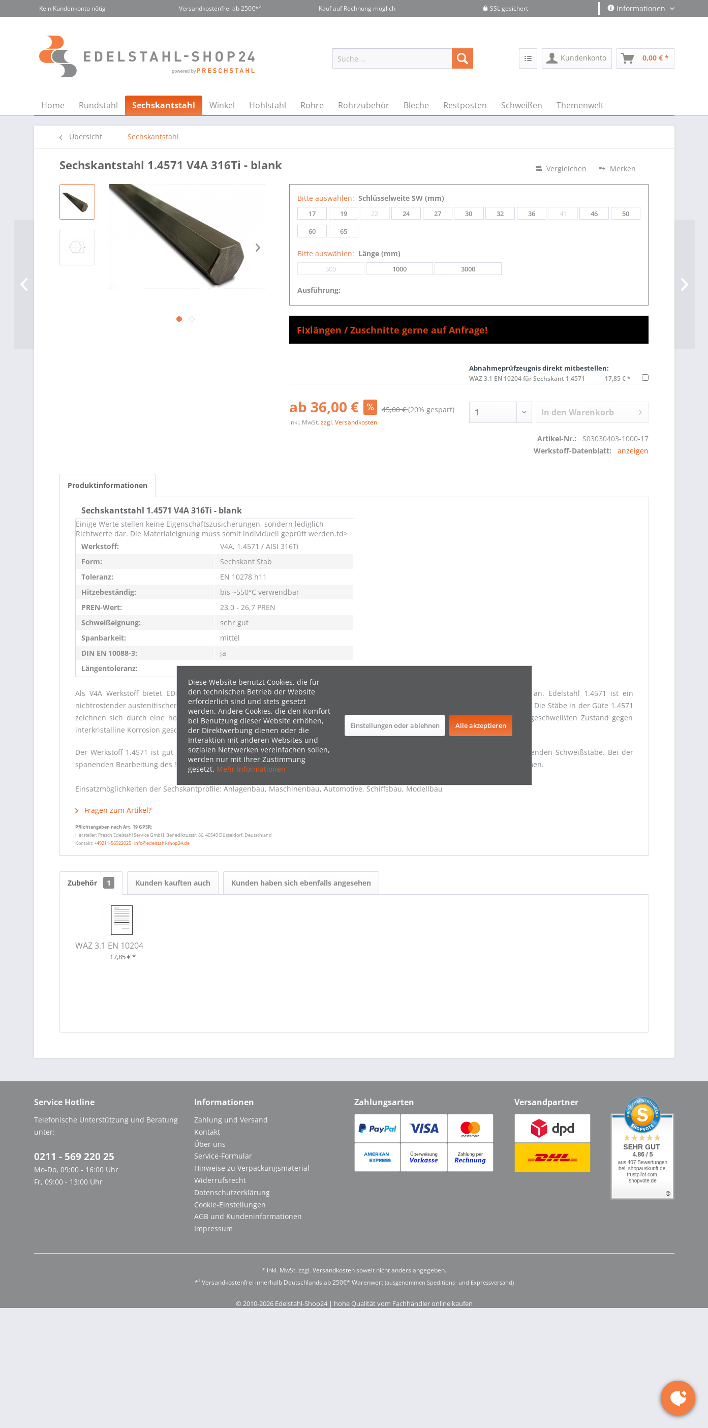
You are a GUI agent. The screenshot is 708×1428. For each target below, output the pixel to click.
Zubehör (91, 883)
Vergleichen (561, 168)
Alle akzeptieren (480, 725)
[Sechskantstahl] (163, 105)
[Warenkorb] (645, 58)
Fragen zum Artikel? (113, 810)
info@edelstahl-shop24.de (162, 843)
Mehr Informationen (251, 769)
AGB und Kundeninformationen (248, 1216)
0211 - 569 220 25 (74, 1156)
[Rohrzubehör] (363, 105)
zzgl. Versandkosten (349, 422)
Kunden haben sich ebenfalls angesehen (301, 883)
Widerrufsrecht (220, 1180)
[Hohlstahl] (267, 105)
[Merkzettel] (528, 58)
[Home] (53, 105)
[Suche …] (402, 58)
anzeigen (633, 450)
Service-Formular (223, 1156)
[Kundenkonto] (577, 58)
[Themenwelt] (580, 105)
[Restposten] (465, 105)
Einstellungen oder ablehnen (395, 725)
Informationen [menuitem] (637, 8)
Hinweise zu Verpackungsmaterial (252, 1168)
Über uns (210, 1144)
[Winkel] (222, 105)
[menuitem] (402, 58)
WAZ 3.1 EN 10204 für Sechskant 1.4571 (527, 378)
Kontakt (207, 1132)
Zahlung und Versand (231, 1120)
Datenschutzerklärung (232, 1192)
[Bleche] (416, 105)
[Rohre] (312, 105)
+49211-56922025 (112, 843)
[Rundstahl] (98, 105)
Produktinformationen (107, 485)
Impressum (213, 1228)
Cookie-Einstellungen (230, 1204)
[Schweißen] (521, 105)
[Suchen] (462, 58)
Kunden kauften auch (172, 883)
